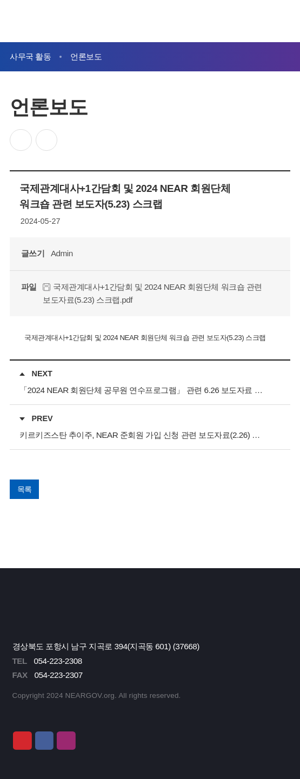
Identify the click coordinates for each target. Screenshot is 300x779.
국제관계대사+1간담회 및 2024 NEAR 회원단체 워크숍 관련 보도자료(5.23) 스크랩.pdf (152, 293)
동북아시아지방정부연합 (73, 21)
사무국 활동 (30, 56)
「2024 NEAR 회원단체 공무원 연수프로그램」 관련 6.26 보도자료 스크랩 (143, 390)
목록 (24, 489)
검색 (258, 21)
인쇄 (47, 140)
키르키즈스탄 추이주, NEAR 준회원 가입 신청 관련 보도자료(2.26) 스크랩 (143, 435)
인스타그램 (66, 740)
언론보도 (86, 56)
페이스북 (44, 740)
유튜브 (22, 740)
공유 (21, 140)
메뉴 (282, 21)
